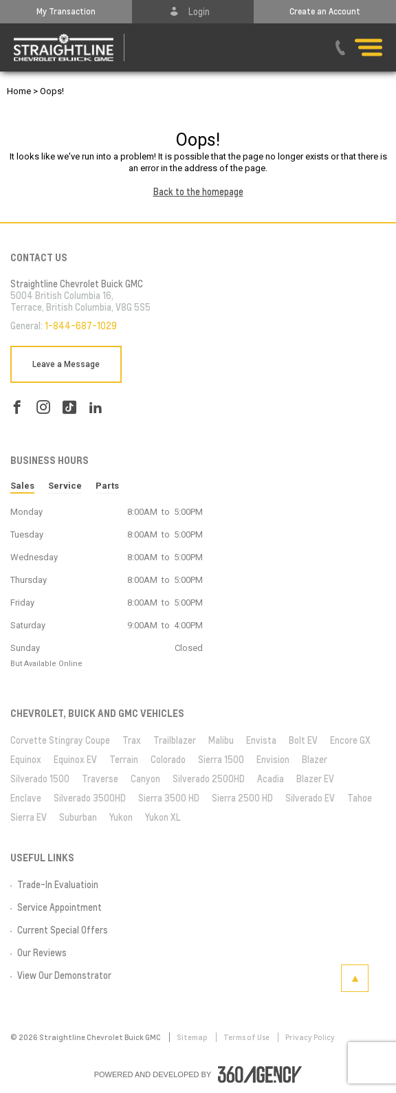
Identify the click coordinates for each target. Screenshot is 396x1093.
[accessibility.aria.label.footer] (260, 1074)
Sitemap (193, 1037)
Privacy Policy (310, 1037)
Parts (107, 485)
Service (65, 485)
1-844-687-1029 (81, 325)
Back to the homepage (198, 191)
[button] (66, 11)
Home (19, 91)
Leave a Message (66, 364)
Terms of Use (247, 1037)
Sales (22, 485)
